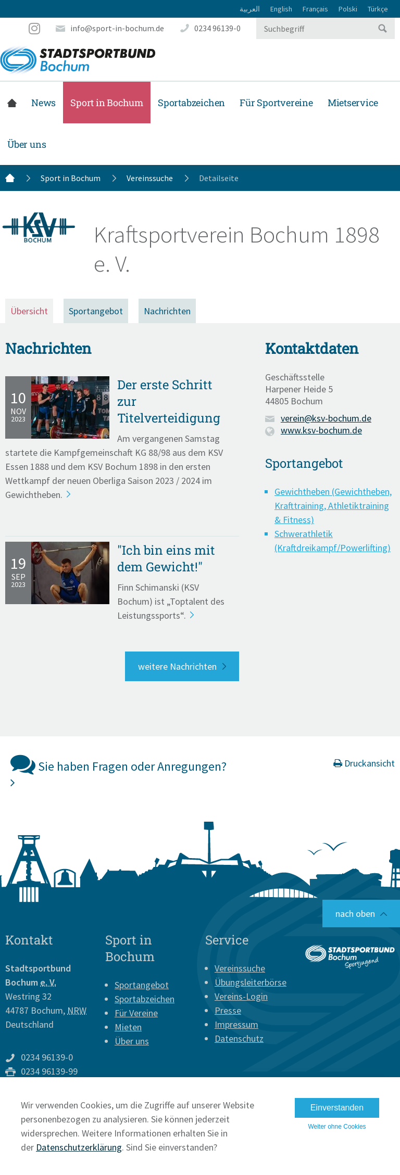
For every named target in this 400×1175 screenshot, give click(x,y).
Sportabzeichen (191, 102)
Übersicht (29, 311)
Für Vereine (136, 1013)
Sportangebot (96, 311)
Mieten (128, 1027)
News (43, 102)
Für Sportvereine (276, 102)
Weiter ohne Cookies (337, 1126)
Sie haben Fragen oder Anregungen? (118, 769)
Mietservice (353, 102)
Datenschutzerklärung (79, 1147)
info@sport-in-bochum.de (117, 28)
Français (315, 9)
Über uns (26, 144)
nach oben (355, 913)
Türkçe (378, 9)
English (281, 9)
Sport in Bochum (106, 102)
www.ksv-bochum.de (321, 430)
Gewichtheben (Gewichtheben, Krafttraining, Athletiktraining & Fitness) (333, 506)
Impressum (236, 1024)
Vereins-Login (241, 996)
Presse (228, 1010)
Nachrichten (167, 311)
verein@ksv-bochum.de (326, 418)
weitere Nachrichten (177, 666)
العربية (250, 9)
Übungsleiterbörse (250, 982)
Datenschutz (239, 1038)
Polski (348, 9)
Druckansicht (364, 763)
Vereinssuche (150, 178)
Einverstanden (337, 1107)
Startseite (12, 102)
